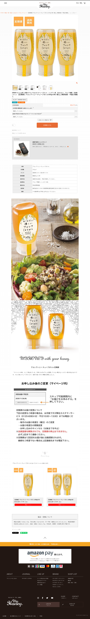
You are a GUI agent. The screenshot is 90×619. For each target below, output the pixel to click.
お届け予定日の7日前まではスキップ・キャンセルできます (27, 113)
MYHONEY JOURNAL (27, 578)
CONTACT (77, 597)
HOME (2, 12)
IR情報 (41, 616)
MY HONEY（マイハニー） (59, 578)
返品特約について (16, 130)
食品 (11, 12)
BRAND (56, 574)
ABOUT (10, 574)
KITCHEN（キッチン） (58, 582)
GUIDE (66, 597)
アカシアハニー (22, 12)
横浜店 (69, 580)
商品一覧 (78, 3)
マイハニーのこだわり (12, 578)
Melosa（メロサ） (57, 586)
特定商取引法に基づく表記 (30, 616)
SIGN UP (72, 604)
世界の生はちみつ (41, 582)
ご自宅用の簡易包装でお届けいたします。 (23, 108)
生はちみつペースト (41, 580)
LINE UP (40, 574)
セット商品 (39, 584)
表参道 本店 (70, 578)
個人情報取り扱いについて (15, 616)
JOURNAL (26, 574)
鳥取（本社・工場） (72, 582)
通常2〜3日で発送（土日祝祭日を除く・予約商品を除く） (45, 544)
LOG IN (48, 604)
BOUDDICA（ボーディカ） (59, 580)
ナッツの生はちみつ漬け (43, 578)
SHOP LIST (72, 574)
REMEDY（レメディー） (58, 584)
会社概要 (4, 616)
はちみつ (15, 12)
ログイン (42, 560)
